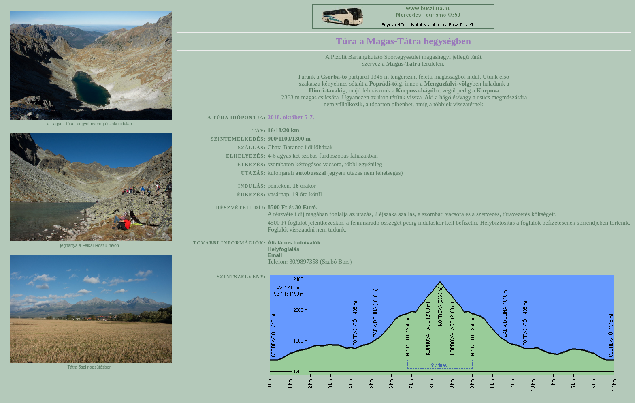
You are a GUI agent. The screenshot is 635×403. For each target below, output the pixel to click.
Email (278, 255)
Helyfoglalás (284, 249)
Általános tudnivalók (294, 243)
